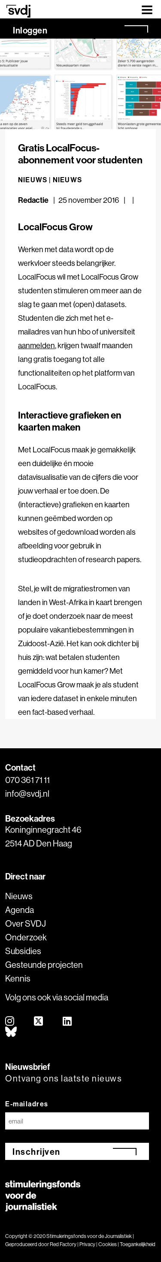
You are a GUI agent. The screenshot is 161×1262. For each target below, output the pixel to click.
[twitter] (39, 1021)
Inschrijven (36, 1151)
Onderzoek (26, 937)
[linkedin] (68, 1021)
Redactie (34, 200)
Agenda (19, 909)
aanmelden (36, 345)
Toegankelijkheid (137, 1244)
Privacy (87, 1244)
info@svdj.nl (27, 793)
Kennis (17, 978)
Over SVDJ (25, 923)
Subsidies (23, 951)
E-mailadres (27, 1103)
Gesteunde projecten (44, 964)
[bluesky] (11, 1032)
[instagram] (10, 1021)
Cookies (107, 1244)
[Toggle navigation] (147, 9)
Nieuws (67, 179)
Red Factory (63, 1244)
